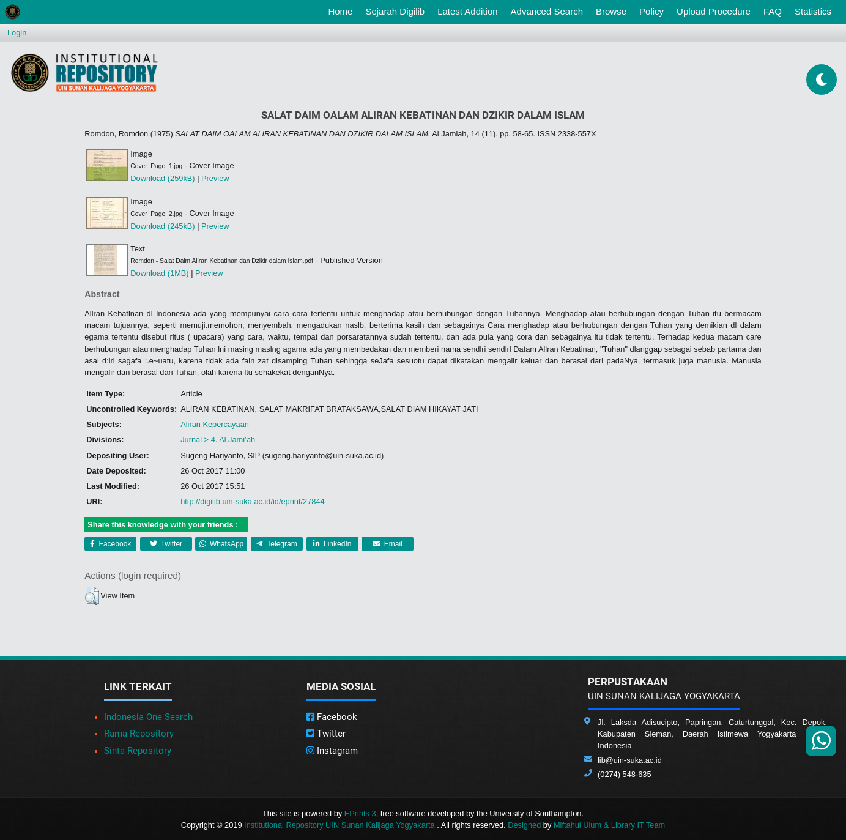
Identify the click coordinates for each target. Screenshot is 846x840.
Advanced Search (547, 11)
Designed (524, 825)
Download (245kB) (162, 226)
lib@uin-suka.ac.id (630, 760)
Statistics (813, 11)
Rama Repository (139, 733)
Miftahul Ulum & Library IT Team (609, 825)
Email (387, 544)
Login (16, 32)
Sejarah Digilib (395, 11)
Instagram (332, 750)
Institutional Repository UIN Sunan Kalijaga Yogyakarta (340, 825)
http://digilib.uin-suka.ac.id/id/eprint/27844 (252, 501)
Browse (611, 11)
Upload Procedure (714, 11)
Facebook (110, 544)
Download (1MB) (159, 273)
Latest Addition (467, 11)
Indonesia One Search (148, 717)
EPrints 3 (360, 813)
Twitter (166, 544)
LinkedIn (332, 544)
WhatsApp (221, 544)
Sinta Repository (137, 750)
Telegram (276, 544)
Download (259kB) (162, 178)
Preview (215, 178)
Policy (651, 11)
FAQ (772, 11)
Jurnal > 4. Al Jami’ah (217, 439)
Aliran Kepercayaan (214, 424)
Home (342, 10)
